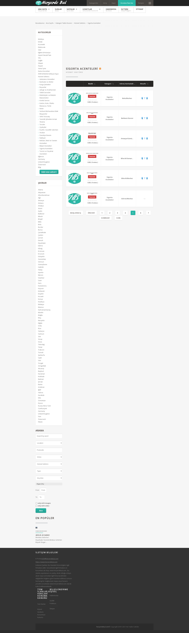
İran (39, 419)
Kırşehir (41, 297)
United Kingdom (44, 165)
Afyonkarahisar (44, 198)
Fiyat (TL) (40, 487)
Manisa (41, 310)
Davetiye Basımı (45, 138)
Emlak (40, 45)
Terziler (42, 127)
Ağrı (39, 200)
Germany (41, 162)
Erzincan (41, 254)
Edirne (40, 249)
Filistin (40, 425)
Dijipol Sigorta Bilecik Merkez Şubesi (92, 176)
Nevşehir (41, 323)
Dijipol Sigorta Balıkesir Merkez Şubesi (92, 116)
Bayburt (41, 374)
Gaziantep (42, 262)
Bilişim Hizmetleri (46, 149)
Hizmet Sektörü (74, 75)
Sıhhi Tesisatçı (45, 119)
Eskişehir (41, 259)
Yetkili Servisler (45, 95)
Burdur (40, 230)
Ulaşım (40, 66)
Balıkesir (41, 217)
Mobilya (41, 42)
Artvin (40, 211)
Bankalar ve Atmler (46, 85)
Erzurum (41, 256)
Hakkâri (41, 270)
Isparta (40, 275)
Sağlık (40, 63)
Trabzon (41, 353)
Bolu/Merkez (127, 101)
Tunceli (40, 355)
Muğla (40, 318)
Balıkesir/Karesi (127, 121)
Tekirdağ (41, 347)
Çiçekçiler (43, 130)
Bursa (40, 232)
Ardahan (41, 390)
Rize (39, 331)
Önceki (91, 216)
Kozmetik (41, 47)
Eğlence (41, 159)
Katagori (109, 86)
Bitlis (39, 224)
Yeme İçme (42, 71)
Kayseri (41, 291)
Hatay (40, 273)
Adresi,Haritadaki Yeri (129, 86)
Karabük (41, 398)
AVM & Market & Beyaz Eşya (48, 77)
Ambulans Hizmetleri (47, 82)
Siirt (39, 339)
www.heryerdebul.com (58, 573)
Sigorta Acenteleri (110, 101)
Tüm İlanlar (41, 607)
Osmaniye (42, 403)
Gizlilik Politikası (53, 604)
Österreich (42, 167)
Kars (39, 286)
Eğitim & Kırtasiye (44, 55)
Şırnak (40, 385)
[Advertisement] (109, 49)
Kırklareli (41, 294)
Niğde (40, 326)
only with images (44, 506)
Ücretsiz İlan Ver (127, 3)
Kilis (39, 401)
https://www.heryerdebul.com (46, 565)
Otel (39, 53)
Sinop (40, 342)
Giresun (41, 264)
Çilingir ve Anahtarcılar (48, 93)
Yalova (40, 395)
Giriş (105, 3)
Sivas (40, 344)
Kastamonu (42, 288)
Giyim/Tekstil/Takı (44, 58)
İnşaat (40, 69)
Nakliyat (42, 141)
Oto (39, 61)
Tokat (40, 350)
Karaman (41, 376)
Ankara (40, 206)
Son (118, 221)
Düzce (40, 406)
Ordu (40, 329)
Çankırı (40, 238)
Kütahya (41, 305)
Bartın (40, 387)
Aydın (40, 214)
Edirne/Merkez (127, 201)
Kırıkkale (41, 379)
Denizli (40, 243)
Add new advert (49, 174)
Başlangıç (75, 216)
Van (39, 363)
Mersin (40, 278)
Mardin (40, 315)
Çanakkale (42, 235)
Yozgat (40, 366)
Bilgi (39, 170)
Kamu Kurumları (44, 74)
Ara (41, 513)
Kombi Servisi (44, 103)
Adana (40, 192)
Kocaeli (40, 299)
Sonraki (105, 221)
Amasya (41, 203)
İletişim (141, 3)
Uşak (40, 361)
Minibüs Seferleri (42, 540)
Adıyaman (41, 195)
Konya (40, 302)
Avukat (42, 135)
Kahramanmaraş (44, 312)
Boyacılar (43, 90)
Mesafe (144, 86)
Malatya (41, 307)
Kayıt (114, 3)
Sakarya (41, 334)
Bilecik (40, 219)
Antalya (41, 208)
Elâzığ (40, 251)
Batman (41, 382)
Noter (42, 111)
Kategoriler (93, 3)
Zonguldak (42, 369)
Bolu (39, 227)
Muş (39, 320)
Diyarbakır (42, 246)
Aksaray (41, 371)
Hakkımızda (54, 598)
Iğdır (39, 393)
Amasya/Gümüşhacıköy (130, 141)
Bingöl (40, 222)
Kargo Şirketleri (45, 87)
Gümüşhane (42, 267)
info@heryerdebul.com (49, 561)
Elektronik (41, 50)
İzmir (40, 283)
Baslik (91, 87)
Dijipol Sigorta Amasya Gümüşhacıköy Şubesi (92, 136)
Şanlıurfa (41, 358)
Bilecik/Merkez (127, 181)
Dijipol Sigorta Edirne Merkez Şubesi (92, 196)
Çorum (40, 241)
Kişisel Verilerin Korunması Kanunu (41, 616)
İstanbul (41, 280)
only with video (43, 508)
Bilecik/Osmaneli (127, 161)
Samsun (41, 337)
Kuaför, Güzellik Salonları (49, 133)
